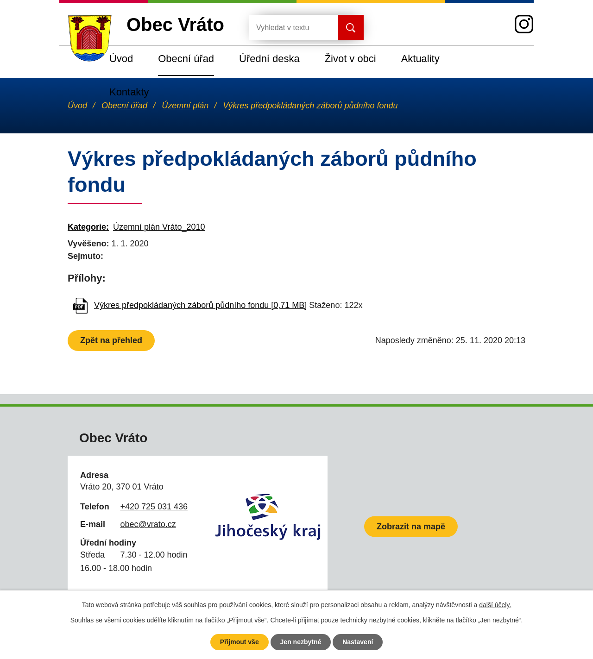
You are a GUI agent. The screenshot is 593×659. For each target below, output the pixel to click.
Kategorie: (88, 227)
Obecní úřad (186, 58)
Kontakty (129, 92)
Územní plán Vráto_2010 (159, 227)
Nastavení (357, 642)
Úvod (121, 58)
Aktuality (420, 58)
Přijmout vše (239, 642)
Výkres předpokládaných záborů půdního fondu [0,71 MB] (200, 305)
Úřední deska (269, 58)
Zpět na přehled (111, 340)
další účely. (495, 605)
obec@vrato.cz (148, 524)
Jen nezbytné (301, 642)
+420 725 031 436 (154, 506)
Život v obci (350, 58)
